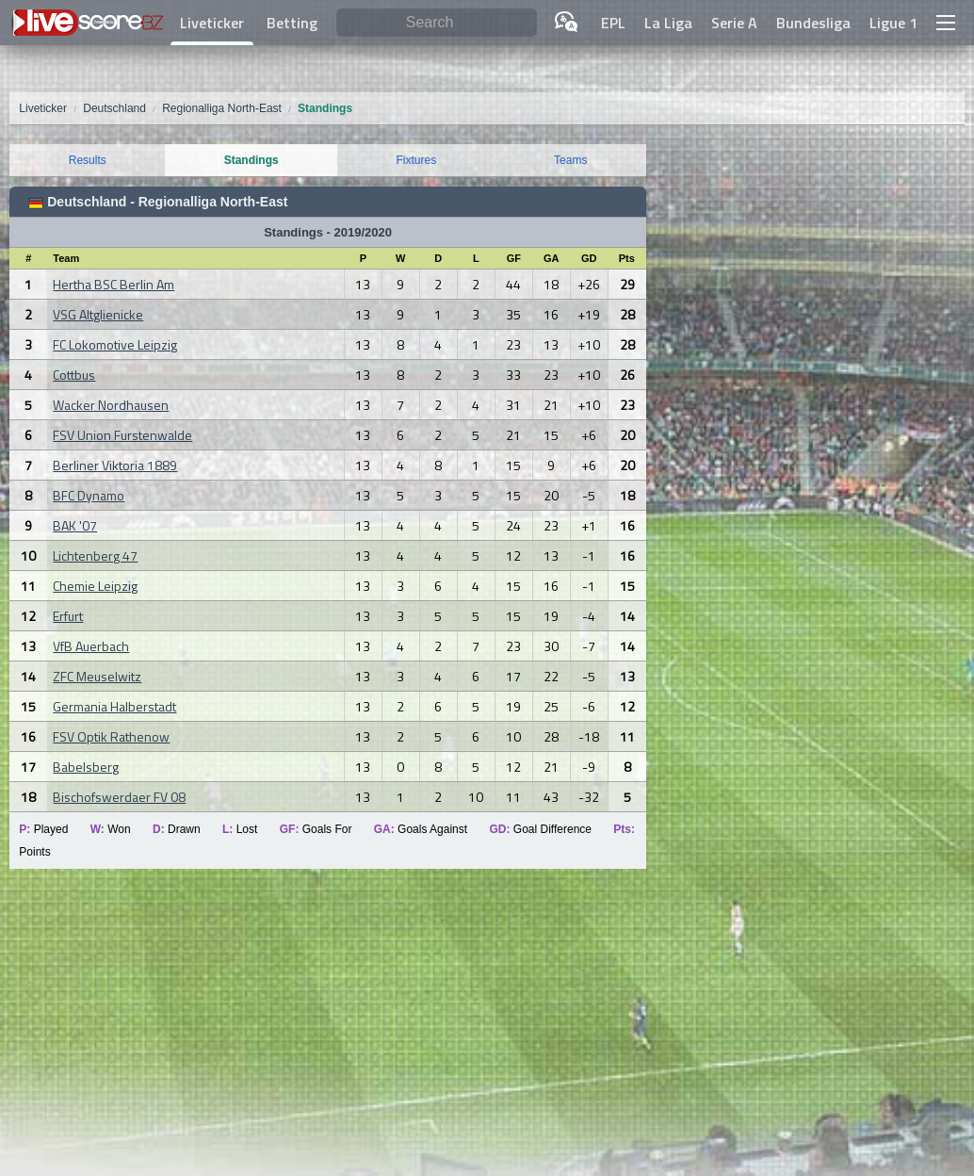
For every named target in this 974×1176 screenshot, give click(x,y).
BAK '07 (75, 525)
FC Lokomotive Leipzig (115, 344)
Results (87, 160)
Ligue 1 (893, 22)
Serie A (734, 22)
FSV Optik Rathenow (111, 736)
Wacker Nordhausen (111, 405)
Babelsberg (86, 766)
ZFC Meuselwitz (97, 676)
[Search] (436, 23)
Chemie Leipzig (95, 586)
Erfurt (68, 616)
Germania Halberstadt (114, 706)
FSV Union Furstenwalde (122, 435)
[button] (946, 22)
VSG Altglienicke (98, 314)
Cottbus (74, 374)
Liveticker (212, 22)
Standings (251, 160)
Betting (292, 22)
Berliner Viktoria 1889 (115, 465)
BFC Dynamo (88, 495)
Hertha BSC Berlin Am (113, 284)
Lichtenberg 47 (95, 555)
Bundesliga (813, 22)
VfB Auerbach (91, 646)
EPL (613, 22)
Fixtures (417, 160)
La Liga (668, 22)
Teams (570, 160)
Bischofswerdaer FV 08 (119, 797)
